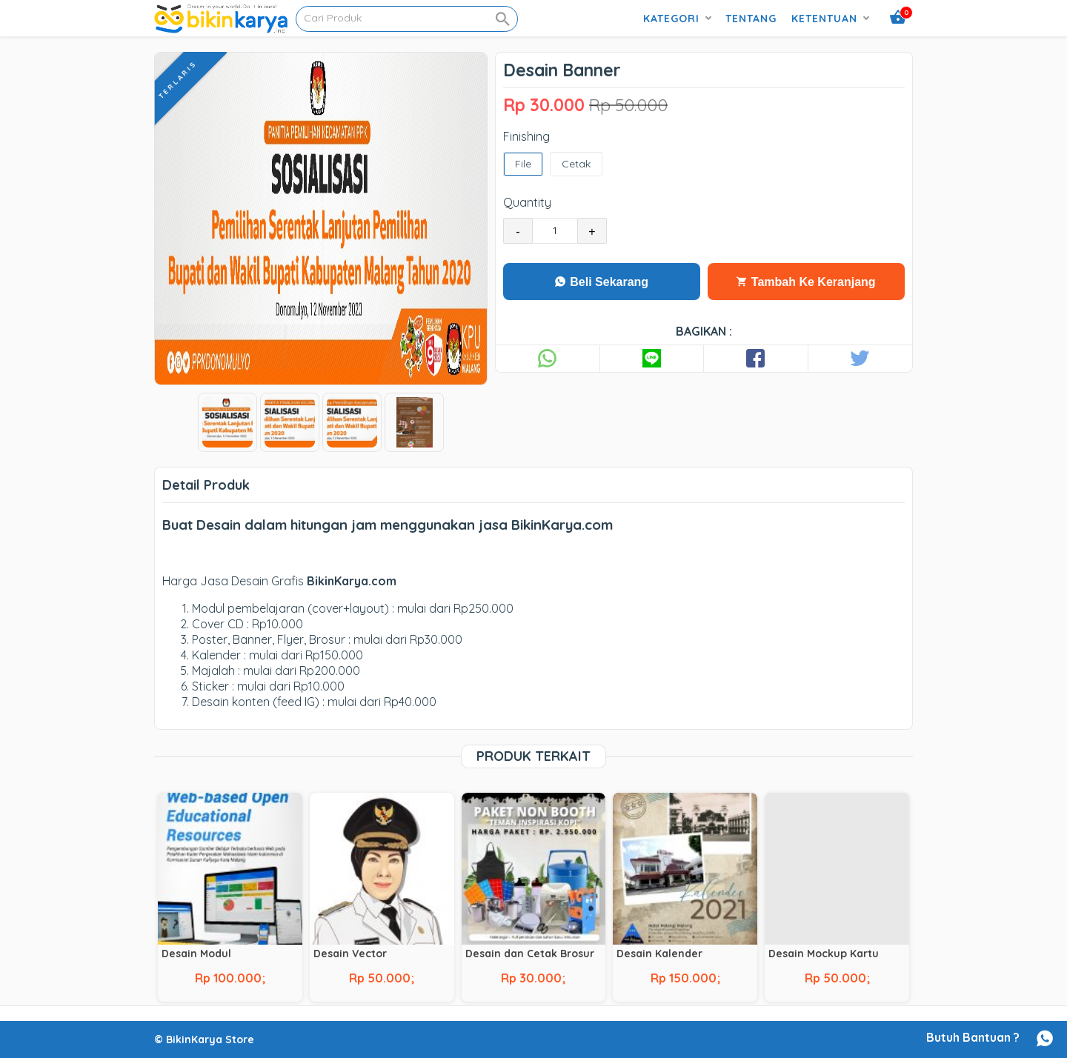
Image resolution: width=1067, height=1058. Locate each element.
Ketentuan (824, 18)
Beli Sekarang (601, 282)
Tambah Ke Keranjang (806, 282)
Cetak (576, 164)
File (523, 164)
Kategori (671, 18)
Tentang (751, 18)
